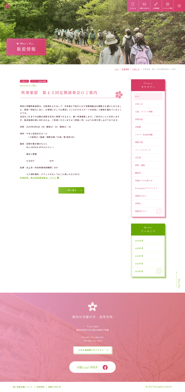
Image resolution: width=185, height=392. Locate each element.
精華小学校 (53, 387)
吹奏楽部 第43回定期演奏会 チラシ (38, 177)
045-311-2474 (95, 340)
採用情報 (40, 387)
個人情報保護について (23, 387)
